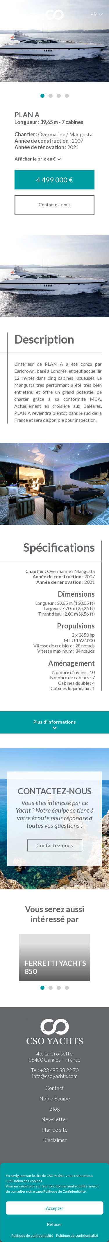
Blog (54, 1108)
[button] (42, 95)
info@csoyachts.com (54, 1076)
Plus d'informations (54, 724)
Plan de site (55, 1129)
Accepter (54, 1208)
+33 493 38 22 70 (59, 1070)
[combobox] (38, 160)
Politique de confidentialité (32, 1236)
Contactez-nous (55, 204)
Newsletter (54, 1119)
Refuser (54, 1224)
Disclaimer (54, 1140)
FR (93, 14)
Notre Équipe (54, 1098)
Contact (54, 1088)
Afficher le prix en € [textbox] (35, 158)
